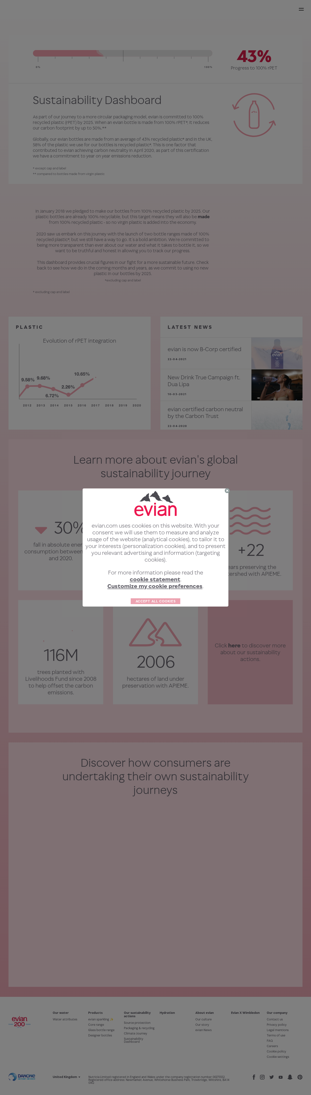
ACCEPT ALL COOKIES (156, 601)
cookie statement (155, 579)
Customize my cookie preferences (154, 586)
